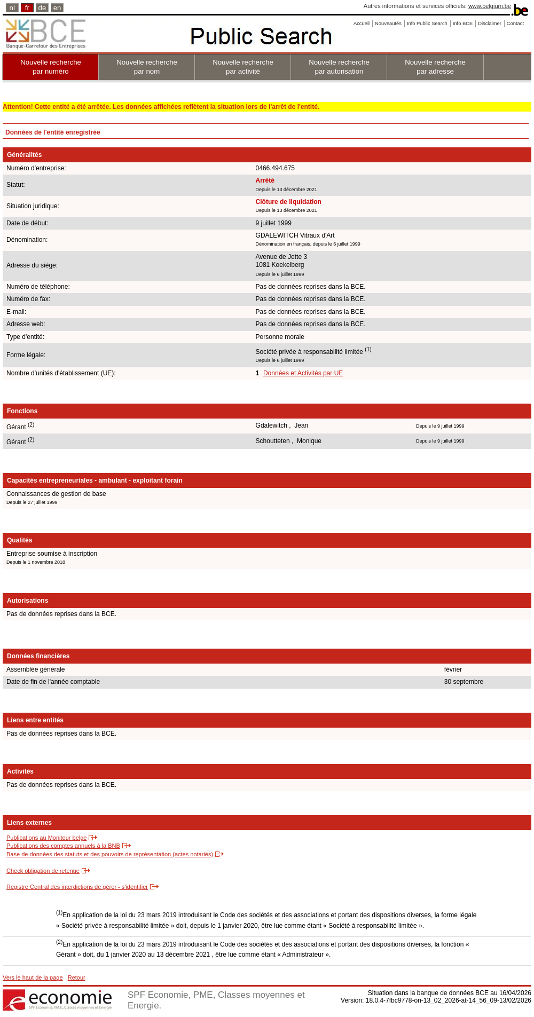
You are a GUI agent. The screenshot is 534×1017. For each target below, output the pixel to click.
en (57, 8)
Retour (76, 977)
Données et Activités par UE (303, 373)
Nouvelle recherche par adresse (435, 66)
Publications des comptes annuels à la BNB (63, 845)
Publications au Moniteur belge (46, 837)
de (42, 8)
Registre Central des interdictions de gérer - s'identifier (77, 887)
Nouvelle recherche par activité (243, 66)
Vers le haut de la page (33, 977)
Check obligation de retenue (43, 871)
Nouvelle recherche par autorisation (339, 66)
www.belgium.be (489, 6)
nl (12, 8)
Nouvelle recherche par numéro (50, 66)
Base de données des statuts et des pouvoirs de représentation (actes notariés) (109, 854)
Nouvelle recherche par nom (146, 66)
